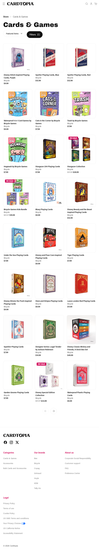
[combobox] (14, 33)
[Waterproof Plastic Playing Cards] (81, 381)
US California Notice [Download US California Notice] (11, 528)
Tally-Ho (37, 488)
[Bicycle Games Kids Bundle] (17, 197)
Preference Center (72, 473)
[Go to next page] (53, 411)
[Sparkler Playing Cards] (17, 334)
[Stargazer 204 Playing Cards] (49, 154)
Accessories (8, 463)
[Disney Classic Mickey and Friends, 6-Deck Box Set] (81, 336)
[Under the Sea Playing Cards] (17, 243)
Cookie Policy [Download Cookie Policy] (9, 513)
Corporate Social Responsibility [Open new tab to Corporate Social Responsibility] (78, 458)
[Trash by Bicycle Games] (81, 108)
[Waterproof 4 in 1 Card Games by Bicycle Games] (17, 109)
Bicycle (37, 463)
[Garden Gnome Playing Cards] (17, 380)
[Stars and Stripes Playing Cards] (49, 288)
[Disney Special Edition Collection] (49, 381)
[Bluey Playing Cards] (49, 197)
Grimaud (37, 473)
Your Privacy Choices (14, 523)
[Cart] (96, 4)
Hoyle (36, 478)
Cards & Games (10, 458)
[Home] (20, 3)
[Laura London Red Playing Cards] (81, 288)
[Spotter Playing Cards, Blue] (49, 62)
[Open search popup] (86, 4)
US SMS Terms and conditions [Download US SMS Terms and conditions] (16, 518)
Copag (37, 468)
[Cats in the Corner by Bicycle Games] (49, 109)
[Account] (91, 4)
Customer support (72, 463)
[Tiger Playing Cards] (81, 243)
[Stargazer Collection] (81, 154)
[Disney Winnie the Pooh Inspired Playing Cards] (17, 290)
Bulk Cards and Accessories (14, 468)
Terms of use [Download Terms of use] (8, 508)
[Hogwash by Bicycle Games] (17, 154)
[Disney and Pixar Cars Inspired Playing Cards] (49, 244)
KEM (36, 483)
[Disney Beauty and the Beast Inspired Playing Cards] (81, 198)
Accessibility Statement (13, 533)
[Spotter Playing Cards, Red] (81, 62)
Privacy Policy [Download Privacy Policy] (9, 503)
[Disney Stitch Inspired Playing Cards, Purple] (17, 64)
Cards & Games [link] (20, 16)
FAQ (67, 468)
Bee (35, 458)
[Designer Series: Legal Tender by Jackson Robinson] (49, 336)
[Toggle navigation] (4, 4)
